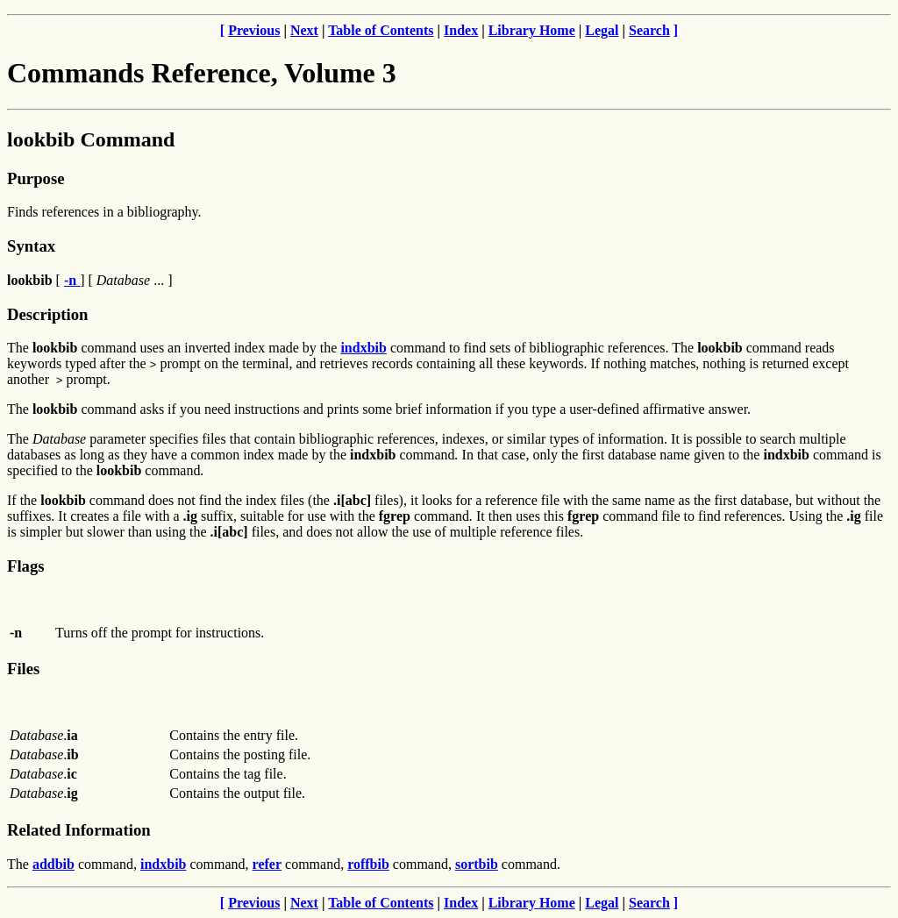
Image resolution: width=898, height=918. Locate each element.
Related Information (79, 830)
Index (461, 30)
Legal (601, 30)
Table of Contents (380, 30)
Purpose (35, 178)
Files (23, 668)
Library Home (531, 30)
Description (47, 314)
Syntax (31, 246)
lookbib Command (91, 139)
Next (304, 30)
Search (649, 30)
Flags (26, 566)
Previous (254, 30)
